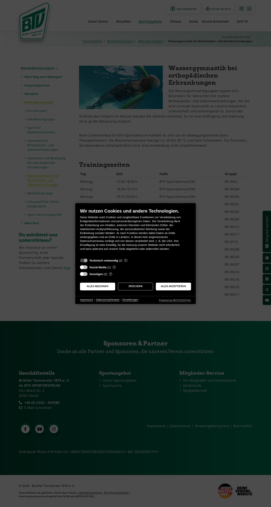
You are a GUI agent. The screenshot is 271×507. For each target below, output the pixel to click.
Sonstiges (96, 274)
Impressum (86, 299)
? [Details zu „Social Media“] (114, 267)
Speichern (136, 286)
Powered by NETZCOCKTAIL (175, 300)
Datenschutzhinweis (108, 299)
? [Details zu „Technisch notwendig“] (125, 260)
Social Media (98, 267)
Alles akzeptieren (173, 286)
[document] (135, 232)
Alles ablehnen (97, 286)
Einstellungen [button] (130, 299)
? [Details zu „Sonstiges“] (110, 274)
